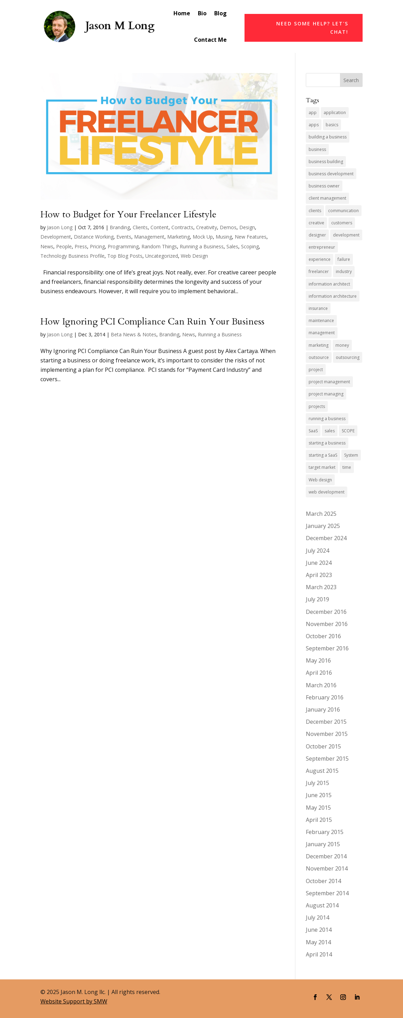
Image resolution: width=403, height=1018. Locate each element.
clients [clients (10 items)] (315, 211)
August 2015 (322, 771)
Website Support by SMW (73, 1001)
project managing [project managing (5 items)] (326, 394)
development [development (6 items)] (346, 235)
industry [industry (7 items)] (344, 271)
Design (247, 227)
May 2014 (318, 942)
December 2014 (326, 856)
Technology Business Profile (72, 256)
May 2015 (318, 807)
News (46, 246)
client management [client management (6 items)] (327, 198)
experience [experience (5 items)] (320, 259)
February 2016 (324, 697)
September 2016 (327, 648)
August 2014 (322, 905)
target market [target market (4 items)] (322, 467)
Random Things (159, 246)
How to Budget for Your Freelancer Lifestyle (128, 214)
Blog (220, 13)
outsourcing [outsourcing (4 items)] (347, 357)
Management (149, 236)
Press (81, 246)
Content (159, 227)
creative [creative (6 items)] (316, 223)
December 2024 (326, 538)
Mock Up (203, 236)
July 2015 (317, 783)
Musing (224, 236)
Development (55, 236)
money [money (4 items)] (342, 345)
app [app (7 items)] (313, 112)
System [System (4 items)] (351, 455)
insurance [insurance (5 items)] (318, 308)
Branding (120, 227)
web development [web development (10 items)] (326, 492)
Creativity (206, 227)
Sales (232, 246)
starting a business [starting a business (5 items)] (327, 443)
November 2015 (327, 734)
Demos (228, 227)
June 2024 (319, 563)
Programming (123, 246)
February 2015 (324, 832)
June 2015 (319, 795)
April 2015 (319, 820)
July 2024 (317, 550)
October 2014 (323, 881)
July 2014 (317, 917)
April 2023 (319, 575)
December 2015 (326, 722)
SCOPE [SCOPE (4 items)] (348, 431)
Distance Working (94, 236)
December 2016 (326, 612)
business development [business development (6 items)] (331, 174)
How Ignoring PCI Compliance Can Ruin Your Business (152, 321)
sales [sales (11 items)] (330, 431)
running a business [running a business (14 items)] (327, 419)
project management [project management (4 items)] (329, 382)
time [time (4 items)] (346, 467)
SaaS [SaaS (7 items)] (313, 431)
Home (181, 13)
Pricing (97, 246)
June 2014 (319, 929)
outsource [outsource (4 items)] (319, 357)
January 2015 (323, 844)
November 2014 (327, 868)
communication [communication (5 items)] (343, 211)
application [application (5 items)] (335, 112)
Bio (202, 13)
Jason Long (59, 227)
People (64, 246)
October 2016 (323, 636)
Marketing (178, 236)
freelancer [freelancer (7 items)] (319, 271)
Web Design (194, 256)
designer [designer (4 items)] (317, 235)
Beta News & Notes (133, 334)
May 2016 (318, 660)
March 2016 (321, 685)
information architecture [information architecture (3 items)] (333, 296)
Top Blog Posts (124, 256)
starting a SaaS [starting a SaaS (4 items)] (323, 455)
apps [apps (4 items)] (314, 125)
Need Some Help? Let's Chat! (312, 27)
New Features (250, 236)
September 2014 (327, 893)
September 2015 (327, 758)
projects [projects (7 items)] (317, 406)
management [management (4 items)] (322, 333)
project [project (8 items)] (316, 369)
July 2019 (317, 599)
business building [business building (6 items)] (326, 162)
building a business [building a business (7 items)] (328, 137)
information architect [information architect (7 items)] (329, 284)
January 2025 (323, 526)
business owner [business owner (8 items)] (324, 186)
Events (123, 236)
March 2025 (321, 514)
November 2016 (327, 624)
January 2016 (323, 709)
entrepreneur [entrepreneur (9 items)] (322, 247)
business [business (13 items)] (317, 149)
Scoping (250, 246)
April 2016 (319, 672)
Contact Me (210, 39)
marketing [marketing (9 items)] (318, 345)
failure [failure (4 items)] (344, 259)
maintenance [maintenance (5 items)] (321, 320)
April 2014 (319, 954)
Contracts (182, 227)
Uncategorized (161, 256)
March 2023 (321, 587)
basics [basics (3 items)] (332, 125)
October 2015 (323, 746)
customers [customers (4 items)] (341, 223)
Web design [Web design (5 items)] (320, 480)
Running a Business (202, 246)
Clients (140, 227)
